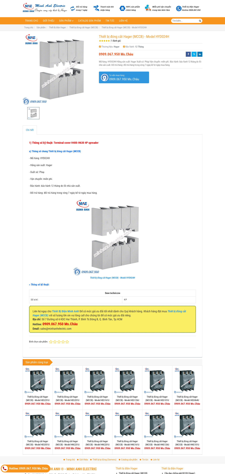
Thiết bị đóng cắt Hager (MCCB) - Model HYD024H (112, 277)
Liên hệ (123, 20)
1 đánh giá (115, 40)
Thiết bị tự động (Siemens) (103, 459)
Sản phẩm (65, 20)
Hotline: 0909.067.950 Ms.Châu (25, 468)
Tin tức (109, 20)
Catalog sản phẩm (89, 20)
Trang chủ (31, 20)
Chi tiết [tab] (30, 130)
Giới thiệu (48, 20)
